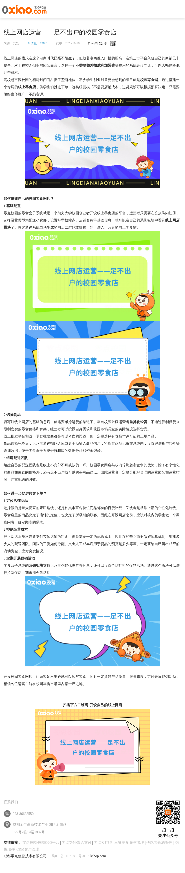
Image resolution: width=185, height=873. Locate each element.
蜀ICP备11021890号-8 (68, 856)
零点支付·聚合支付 (76, 842)
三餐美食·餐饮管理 (129, 842)
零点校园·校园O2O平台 (40, 842)
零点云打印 (103, 842)
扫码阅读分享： (102, 43)
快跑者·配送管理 (159, 842)
